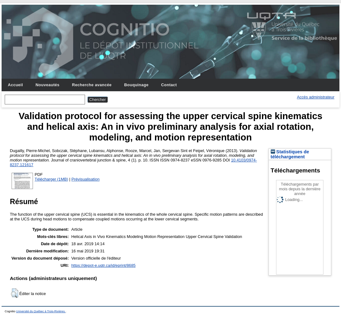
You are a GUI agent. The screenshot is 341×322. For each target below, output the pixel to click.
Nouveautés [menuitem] (47, 84)
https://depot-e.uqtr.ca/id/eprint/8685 (103, 265)
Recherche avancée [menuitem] (92, 84)
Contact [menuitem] (169, 84)
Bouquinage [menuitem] (136, 84)
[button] (14, 293)
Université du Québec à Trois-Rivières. (41, 311)
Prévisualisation (86, 179)
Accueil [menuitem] (15, 84)
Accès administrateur (315, 97)
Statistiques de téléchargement (290, 154)
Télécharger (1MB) (51, 179)
